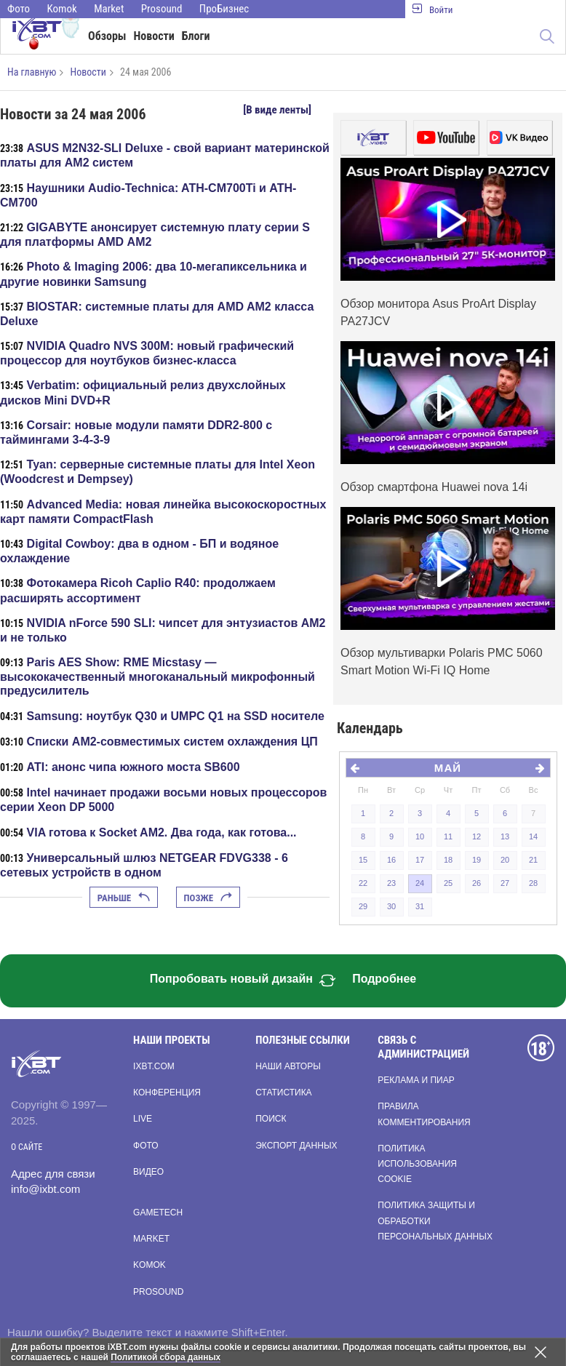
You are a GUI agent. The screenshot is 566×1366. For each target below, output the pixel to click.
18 (448, 859)
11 (448, 836)
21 (533, 859)
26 (476, 883)
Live (142, 1119)
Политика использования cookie (417, 1163)
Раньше (123, 897)
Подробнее (384, 978)
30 (391, 906)
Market (109, 8)
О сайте (26, 1147)
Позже (208, 897)
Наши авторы (288, 1066)
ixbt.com (154, 1066)
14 (533, 836)
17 (419, 859)
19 (476, 859)
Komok (62, 8)
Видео (148, 1172)
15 (363, 859)
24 (419, 883)
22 (363, 883)
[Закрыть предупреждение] (540, 1352)
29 (363, 906)
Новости (154, 36)
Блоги (196, 36)
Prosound (162, 8)
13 (505, 836)
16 (391, 859)
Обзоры (107, 36)
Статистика (283, 1092)
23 (391, 883)
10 (419, 836)
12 (476, 836)
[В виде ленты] (277, 109)
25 (448, 883)
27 (505, 883)
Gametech (158, 1212)
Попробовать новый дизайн (243, 980)
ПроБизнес (224, 8)
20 (505, 859)
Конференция (167, 1092)
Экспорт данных (296, 1146)
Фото (18, 8)
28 (533, 883)
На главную (31, 72)
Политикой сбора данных (166, 1357)
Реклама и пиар (416, 1080)
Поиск (270, 1119)
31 (419, 906)
